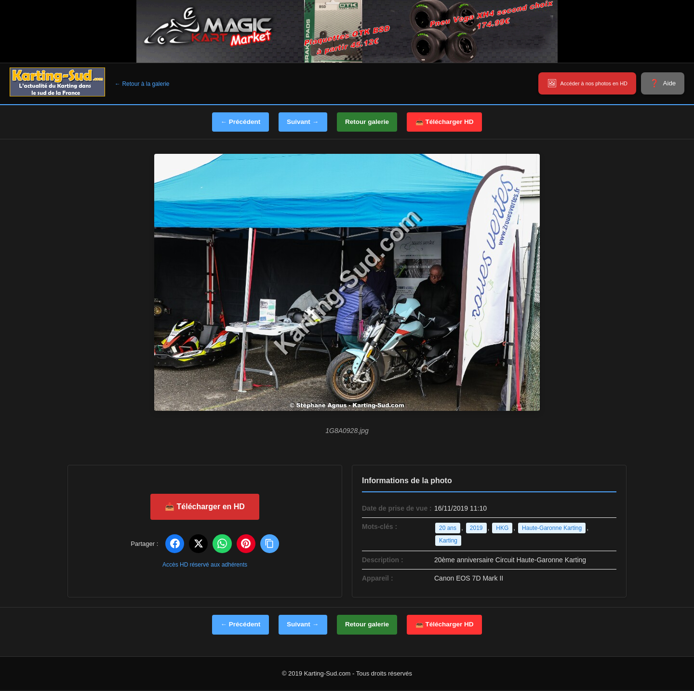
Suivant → (300, 122)
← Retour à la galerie (142, 84)
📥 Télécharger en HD (205, 506)
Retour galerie (368, 122)
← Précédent (234, 122)
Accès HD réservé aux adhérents (204, 565)
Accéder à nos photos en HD (580, 83)
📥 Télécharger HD (450, 122)
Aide (668, 83)
